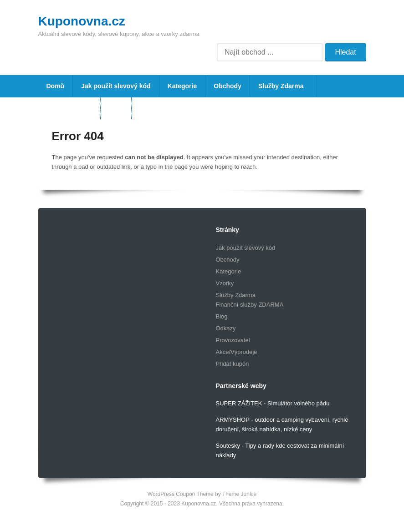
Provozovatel (233, 340)
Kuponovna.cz (81, 21)
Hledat (345, 52)
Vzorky (225, 283)
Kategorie (182, 86)
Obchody (227, 86)
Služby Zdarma (280, 89)
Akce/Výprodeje (236, 351)
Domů (55, 86)
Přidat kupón (232, 363)
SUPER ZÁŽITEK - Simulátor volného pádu (273, 403)
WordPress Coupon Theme (181, 494)
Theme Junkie (239, 494)
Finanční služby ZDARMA (250, 304)
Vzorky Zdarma (69, 107)
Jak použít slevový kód (116, 86)
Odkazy (226, 328)
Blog (116, 107)
